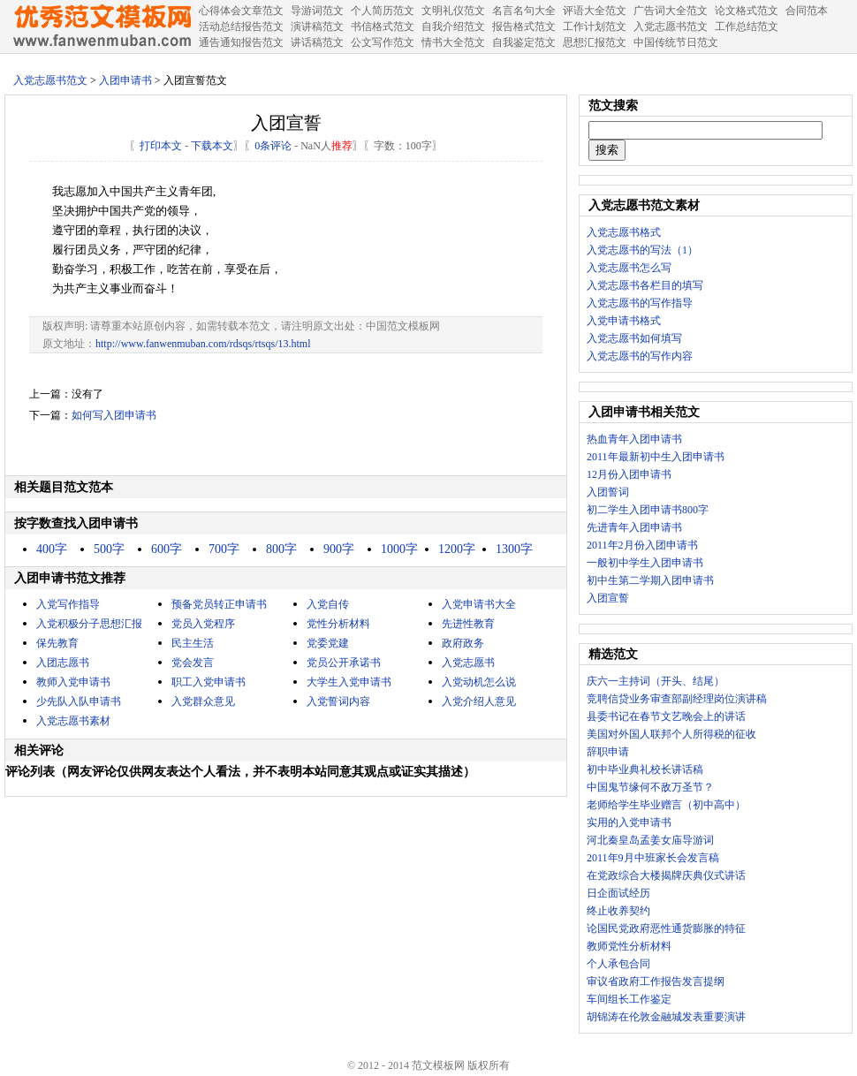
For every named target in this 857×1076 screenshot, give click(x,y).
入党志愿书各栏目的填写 (645, 285)
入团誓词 (608, 492)
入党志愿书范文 (50, 80)
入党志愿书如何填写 (634, 338)
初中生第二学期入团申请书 (650, 580)
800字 (281, 549)
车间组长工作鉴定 (629, 999)
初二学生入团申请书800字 (648, 510)
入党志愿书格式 (624, 232)
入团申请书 (125, 80)
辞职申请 (608, 752)
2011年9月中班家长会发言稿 (653, 858)
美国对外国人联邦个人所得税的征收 (671, 734)
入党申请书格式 (624, 320)
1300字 (514, 549)
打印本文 (161, 146)
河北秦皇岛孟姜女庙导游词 (650, 840)
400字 (51, 549)
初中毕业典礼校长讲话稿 (645, 769)
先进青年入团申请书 (634, 527)
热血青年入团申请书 (634, 439)
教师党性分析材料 (629, 946)
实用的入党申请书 (629, 822)
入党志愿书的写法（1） (642, 250)
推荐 (342, 146)
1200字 (456, 549)
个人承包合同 (618, 964)
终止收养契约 (618, 911)
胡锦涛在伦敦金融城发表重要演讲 (666, 1017)
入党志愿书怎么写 (629, 267)
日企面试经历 (618, 893)
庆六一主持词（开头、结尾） (655, 681)
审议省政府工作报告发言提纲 (655, 981)
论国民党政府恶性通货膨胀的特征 (666, 928)
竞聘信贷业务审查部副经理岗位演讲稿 (677, 699)
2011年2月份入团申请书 (642, 545)
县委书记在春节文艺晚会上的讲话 (666, 716)
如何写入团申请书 (114, 415)
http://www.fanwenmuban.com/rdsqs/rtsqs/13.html (203, 343)
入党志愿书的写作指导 (640, 303)
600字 (166, 549)
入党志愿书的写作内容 (640, 356)
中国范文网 (101, 26)
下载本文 (212, 146)
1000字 (399, 549)
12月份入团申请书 (629, 474)
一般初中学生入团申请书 (645, 563)
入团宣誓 (608, 598)
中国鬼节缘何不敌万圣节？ (650, 787)
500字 (109, 549)
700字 (224, 549)
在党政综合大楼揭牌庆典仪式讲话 (666, 875)
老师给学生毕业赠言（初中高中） (666, 805)
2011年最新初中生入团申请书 (655, 457)
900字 (338, 549)
